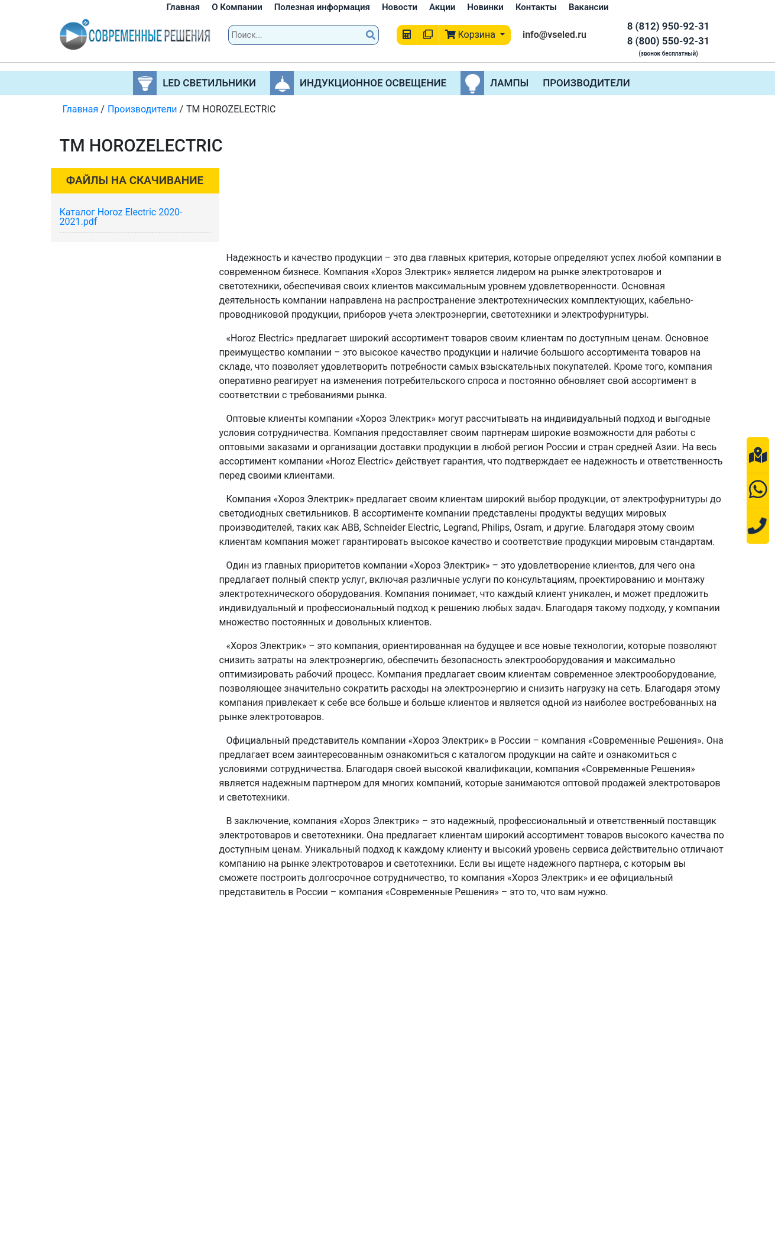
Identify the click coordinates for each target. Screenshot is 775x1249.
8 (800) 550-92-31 (668, 41)
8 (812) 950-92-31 (668, 26)
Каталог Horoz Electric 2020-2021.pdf (121, 216)
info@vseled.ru (554, 34)
